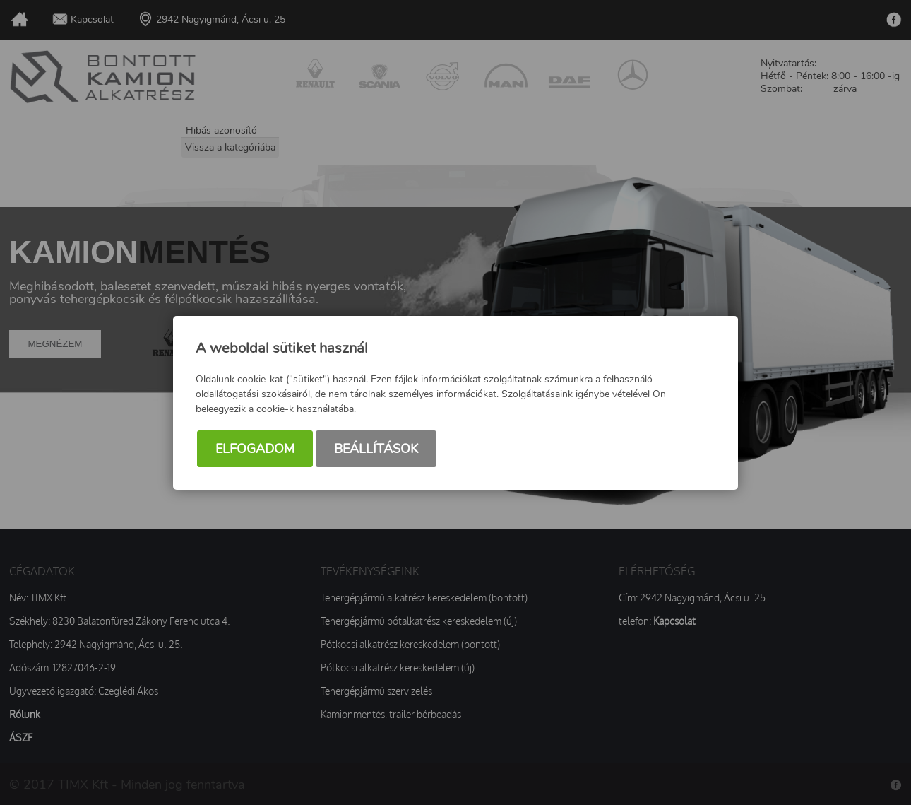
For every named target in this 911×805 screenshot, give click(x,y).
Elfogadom (254, 448)
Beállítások (376, 448)
